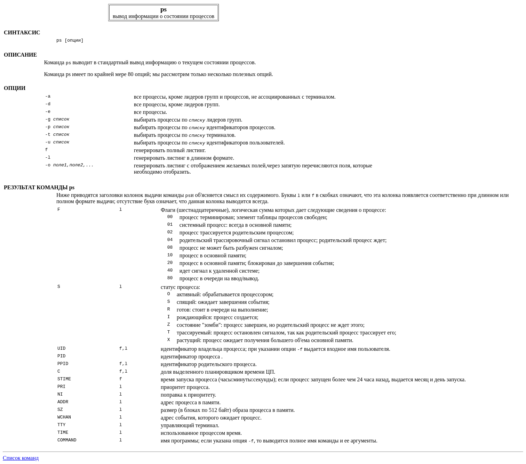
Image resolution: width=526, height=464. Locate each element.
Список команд (21, 458)
